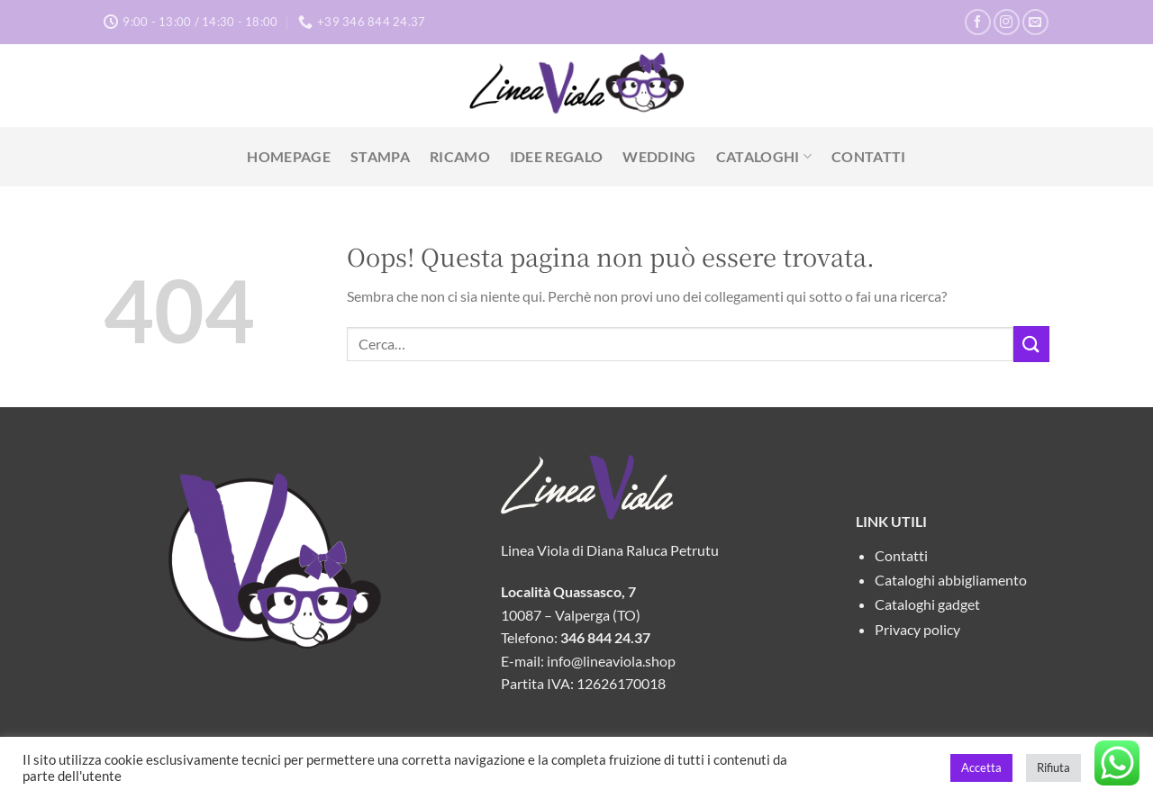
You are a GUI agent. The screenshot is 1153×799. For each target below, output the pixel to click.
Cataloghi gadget (927, 604)
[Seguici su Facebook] (978, 22)
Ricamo (460, 156)
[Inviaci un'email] (1035, 22)
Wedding (658, 156)
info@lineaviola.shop (611, 660)
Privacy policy (917, 629)
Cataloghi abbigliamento (951, 579)
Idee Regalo (557, 156)
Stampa (380, 156)
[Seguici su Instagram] (1007, 22)
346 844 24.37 (605, 637)
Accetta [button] (981, 767)
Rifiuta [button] (1053, 767)
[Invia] (1031, 343)
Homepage (289, 156)
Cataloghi (764, 157)
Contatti (868, 156)
